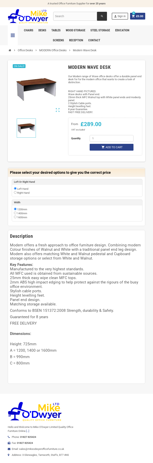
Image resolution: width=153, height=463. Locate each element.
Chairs (28, 30)
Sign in (120, 16)
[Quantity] (111, 138)
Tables (56, 30)
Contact (94, 40)
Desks (42, 30)
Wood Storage (75, 30)
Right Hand (23, 192)
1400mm (22, 213)
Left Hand (22, 188)
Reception (76, 40)
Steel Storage (100, 30)
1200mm (22, 209)
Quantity (76, 138)
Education (122, 30)
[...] (27, 430)
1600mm (22, 217)
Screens (58, 40)
